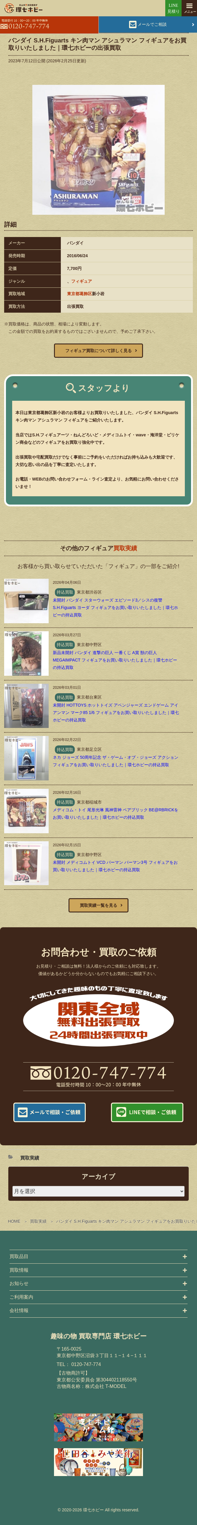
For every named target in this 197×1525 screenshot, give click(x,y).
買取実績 (38, 1221)
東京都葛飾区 (79, 293)
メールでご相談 (152, 24)
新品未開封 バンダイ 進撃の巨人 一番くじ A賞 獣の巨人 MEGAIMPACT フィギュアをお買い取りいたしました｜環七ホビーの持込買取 (115, 660)
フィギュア (81, 281)
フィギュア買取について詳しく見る (98, 350)
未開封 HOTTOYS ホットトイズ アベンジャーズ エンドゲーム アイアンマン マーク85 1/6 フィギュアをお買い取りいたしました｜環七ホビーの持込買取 (116, 712)
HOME (14, 1221)
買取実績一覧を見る (98, 905)
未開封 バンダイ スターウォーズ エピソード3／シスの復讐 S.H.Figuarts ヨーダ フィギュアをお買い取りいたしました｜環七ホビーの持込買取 (115, 607)
